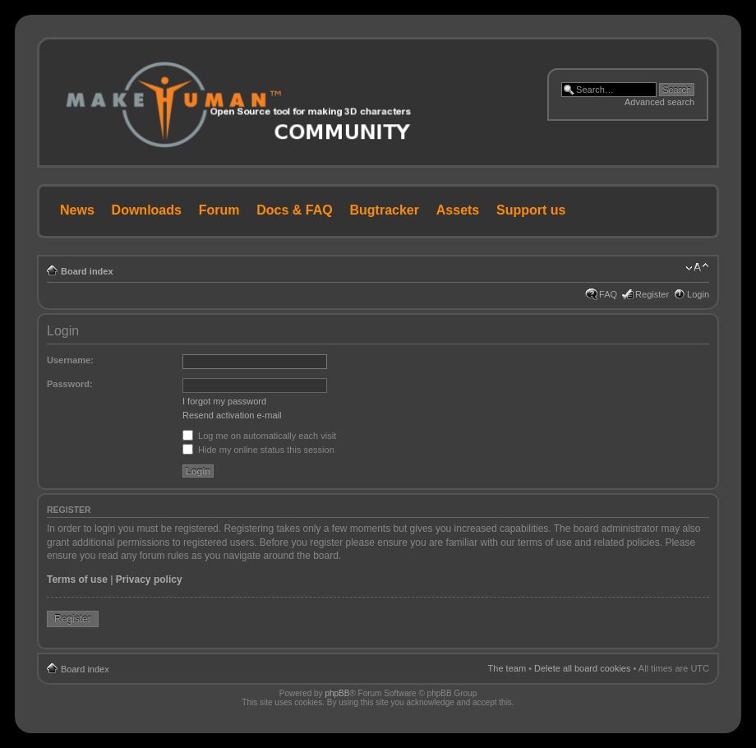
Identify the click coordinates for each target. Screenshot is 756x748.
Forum (219, 210)
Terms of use (77, 579)
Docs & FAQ (294, 210)
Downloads (147, 210)
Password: (70, 384)
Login (698, 294)
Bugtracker (384, 210)
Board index (87, 271)
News (77, 210)
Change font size (697, 268)
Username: (70, 360)
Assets (457, 210)
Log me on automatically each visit (259, 436)
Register (652, 294)
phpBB (337, 693)
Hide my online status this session (258, 450)
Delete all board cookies (582, 668)
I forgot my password (224, 401)
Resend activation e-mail (231, 415)
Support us (530, 210)
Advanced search (659, 102)
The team (507, 668)
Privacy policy (149, 579)
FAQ (608, 294)
